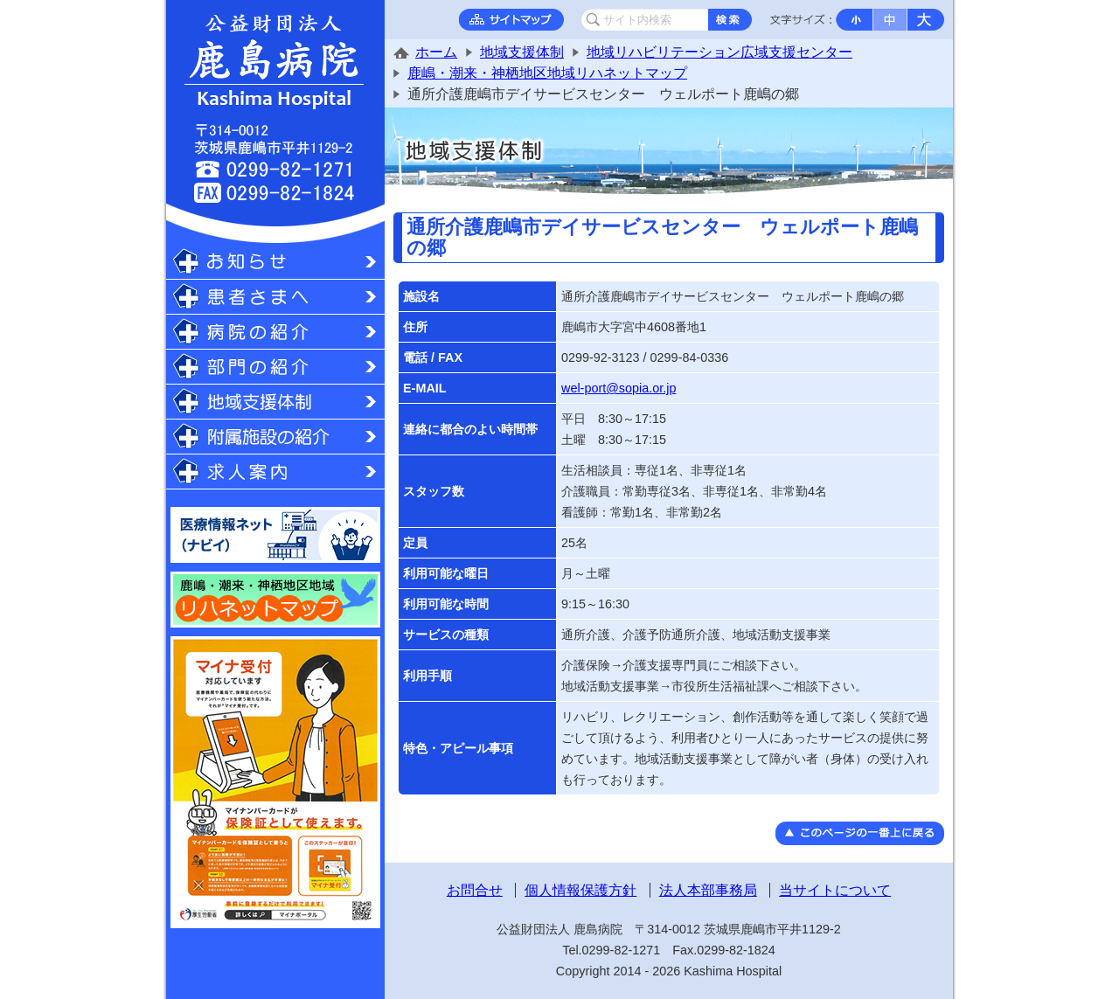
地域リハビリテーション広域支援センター (719, 52)
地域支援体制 (522, 52)
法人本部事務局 (708, 890)
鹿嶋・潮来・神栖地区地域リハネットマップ (547, 73)
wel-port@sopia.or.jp (618, 388)
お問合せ (475, 890)
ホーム (436, 52)
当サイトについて (835, 890)
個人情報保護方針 (580, 890)
